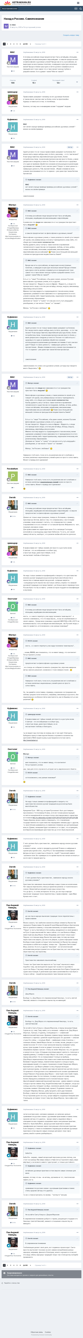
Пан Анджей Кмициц (12, 906)
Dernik (12, 497)
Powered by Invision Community (41, 1335)
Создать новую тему (71, 35)
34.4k (13, 516)
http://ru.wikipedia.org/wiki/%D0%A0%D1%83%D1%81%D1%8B (55, 818)
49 (13, 71)
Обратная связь (37, 1332)
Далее (25, 44)
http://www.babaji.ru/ (30, 740)
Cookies (48, 1332)
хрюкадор (12, 92)
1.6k (13, 224)
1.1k (13, 926)
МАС (14, 25)
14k (13, 138)
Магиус (12, 205)
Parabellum (12, 469)
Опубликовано (34, 52)
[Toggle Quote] (26, 179)
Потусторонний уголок (32, 27)
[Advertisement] (41, 1308)
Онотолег (12, 599)
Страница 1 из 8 (40, 44)
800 (13, 617)
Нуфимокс (12, 119)
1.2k (13, 111)
